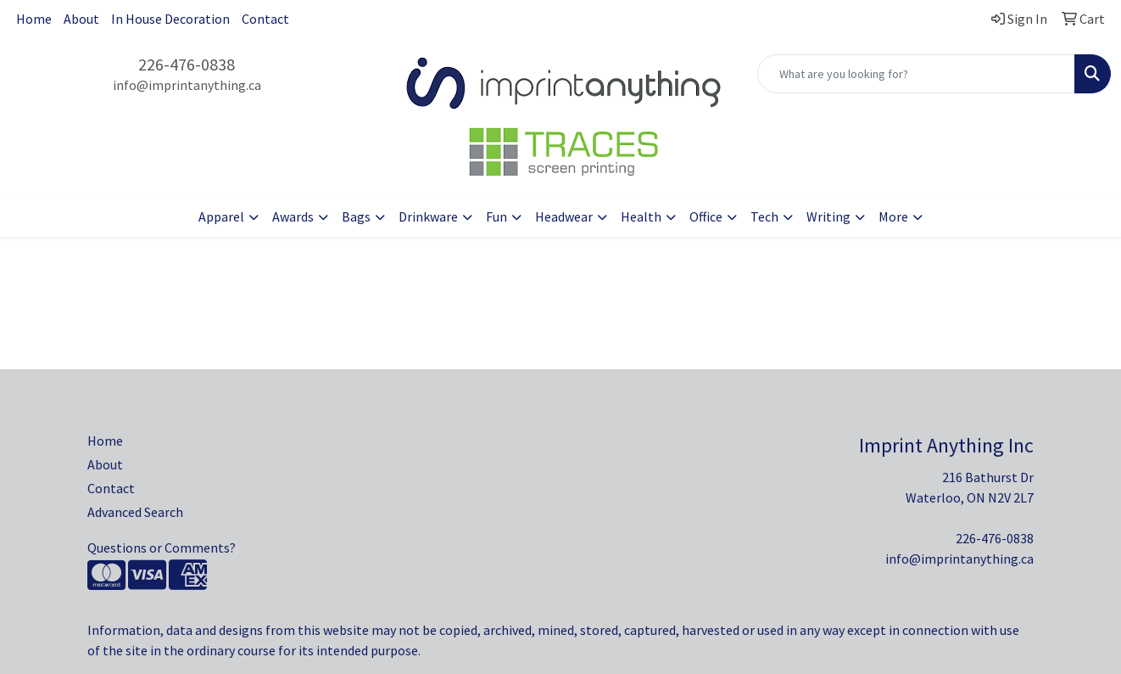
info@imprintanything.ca (187, 84)
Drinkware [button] (428, 216)
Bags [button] (356, 216)
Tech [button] (764, 216)
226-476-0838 (186, 64)
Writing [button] (828, 216)
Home (34, 18)
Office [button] (705, 216)
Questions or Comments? (161, 547)
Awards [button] (293, 216)
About (81, 18)
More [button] (893, 216)
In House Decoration (170, 18)
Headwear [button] (564, 216)
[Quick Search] (916, 73)
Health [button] (641, 216)
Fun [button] (496, 216)
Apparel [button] (221, 216)
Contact (265, 18)
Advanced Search (135, 511)
